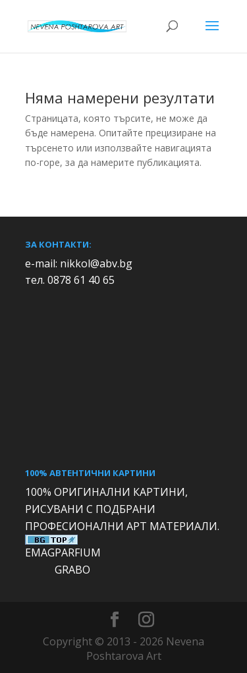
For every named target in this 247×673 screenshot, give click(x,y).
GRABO (72, 569)
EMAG (40, 552)
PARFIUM (78, 552)
